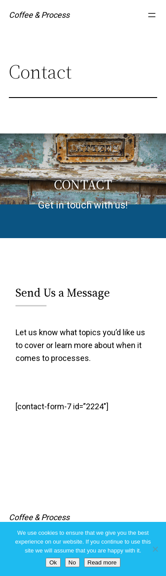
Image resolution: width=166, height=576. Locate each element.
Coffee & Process (39, 15)
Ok (53, 562)
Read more (102, 562)
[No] (155, 549)
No (72, 562)
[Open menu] (152, 15)
